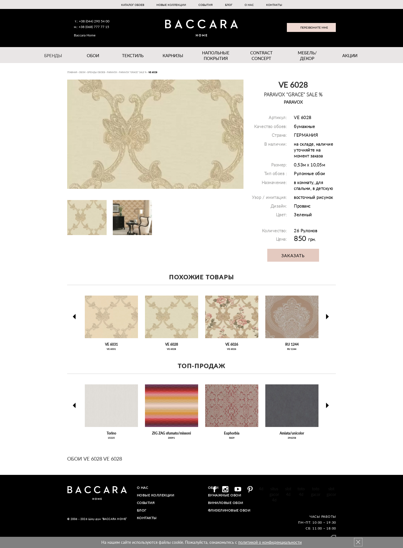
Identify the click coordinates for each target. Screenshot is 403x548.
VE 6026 (231, 344)
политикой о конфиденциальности (270, 542)
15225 (111, 437)
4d (261, 488)
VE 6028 (171, 344)
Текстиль (133, 55)
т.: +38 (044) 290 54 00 (92, 21)
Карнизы (173, 55)
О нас (249, 4)
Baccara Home (84, 35)
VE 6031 (111, 344)
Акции (349, 55)
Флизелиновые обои (229, 510)
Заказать (292, 255)
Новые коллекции (171, 4)
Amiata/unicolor (292, 433)
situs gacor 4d (274, 494)
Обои (93, 55)
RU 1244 (292, 344)
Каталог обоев (132, 4)
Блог (228, 4)
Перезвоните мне (314, 27)
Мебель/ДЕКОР (307, 55)
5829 (232, 437)
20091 (171, 437)
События (205, 4)
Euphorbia (231, 433)
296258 (292, 437)
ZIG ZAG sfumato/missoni (171, 433)
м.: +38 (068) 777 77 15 (91, 27)
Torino (111, 433)
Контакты (274, 4)
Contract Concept (261, 55)
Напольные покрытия (215, 55)
